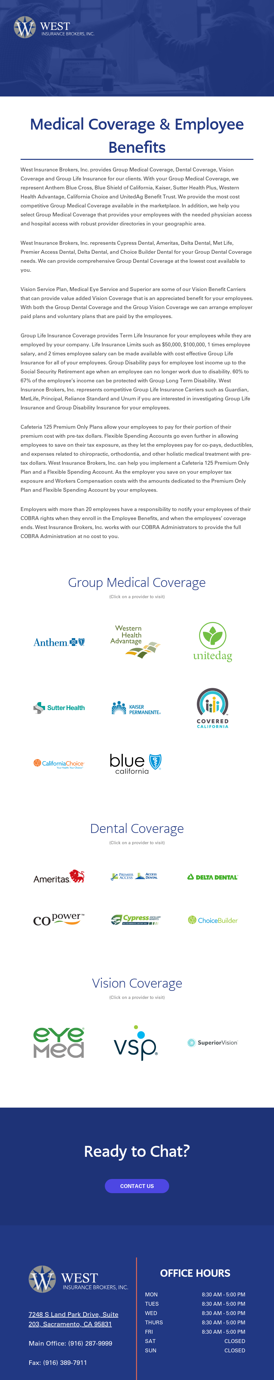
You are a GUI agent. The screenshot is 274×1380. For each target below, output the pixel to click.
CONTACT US (137, 1186)
